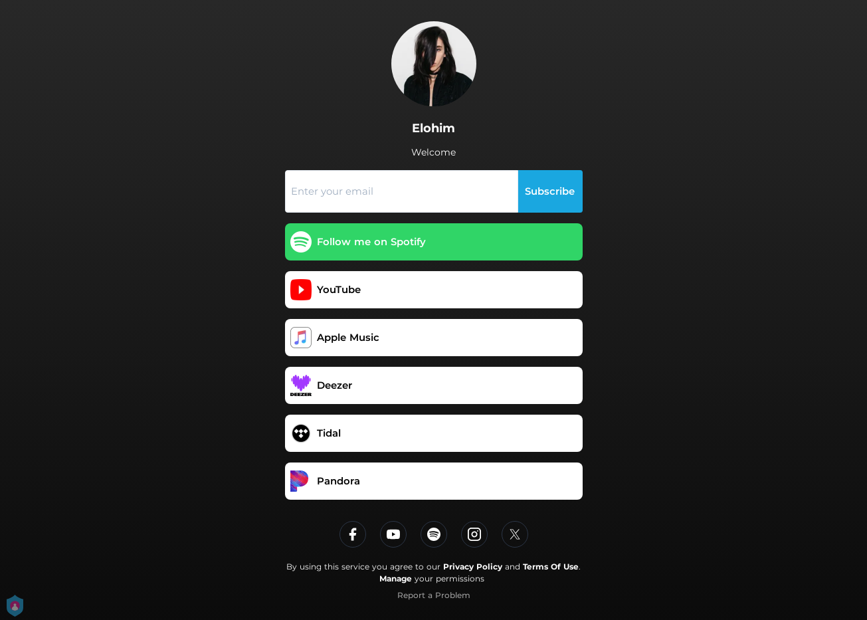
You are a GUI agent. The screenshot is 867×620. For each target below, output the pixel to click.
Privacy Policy (472, 566)
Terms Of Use (551, 566)
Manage (395, 578)
